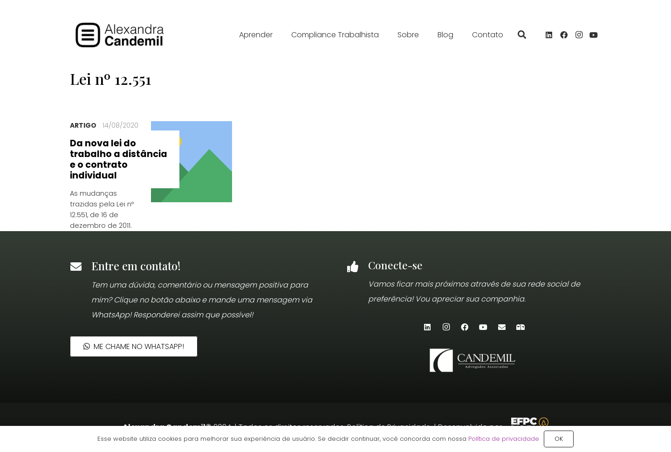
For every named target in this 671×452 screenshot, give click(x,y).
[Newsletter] (520, 327)
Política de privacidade (503, 438)
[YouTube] (593, 34)
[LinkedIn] (548, 34)
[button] (522, 35)
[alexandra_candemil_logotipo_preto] (128, 35)
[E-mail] (502, 327)
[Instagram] (578, 34)
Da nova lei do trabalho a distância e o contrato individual (118, 159)
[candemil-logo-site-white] (474, 360)
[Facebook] (563, 34)
